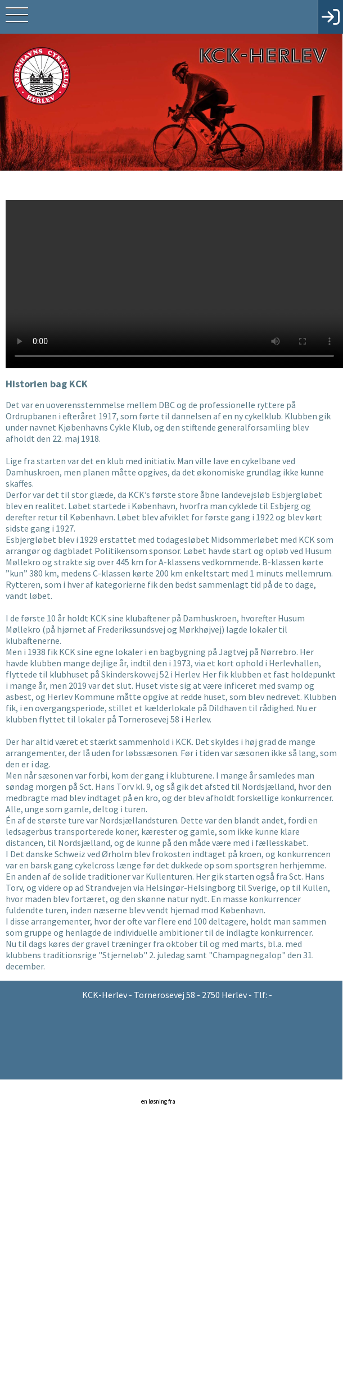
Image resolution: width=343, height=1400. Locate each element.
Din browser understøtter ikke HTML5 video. (174, 283)
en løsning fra (172, 1105)
